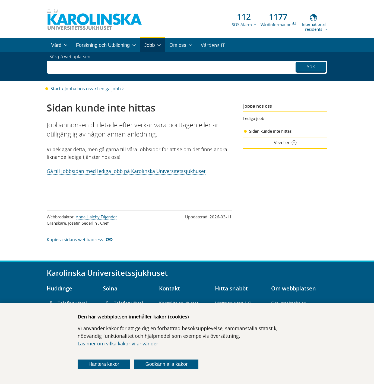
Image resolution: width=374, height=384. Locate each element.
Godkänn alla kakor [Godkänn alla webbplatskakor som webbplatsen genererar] (166, 364)
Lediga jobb (109, 89)
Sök (311, 66)
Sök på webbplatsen (72, 66)
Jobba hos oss (79, 89)
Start (55, 89)
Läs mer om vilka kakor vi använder (118, 343)
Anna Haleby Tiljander (96, 216)
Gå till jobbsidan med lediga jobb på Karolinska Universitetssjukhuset (126, 171)
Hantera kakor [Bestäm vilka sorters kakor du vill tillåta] (103, 364)
